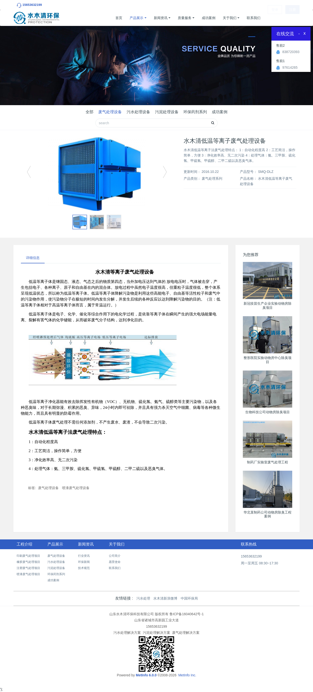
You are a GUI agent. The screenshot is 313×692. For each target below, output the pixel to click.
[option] (97, 174)
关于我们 (229, 18)
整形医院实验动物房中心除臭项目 (267, 360)
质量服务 (184, 18)
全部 (89, 112)
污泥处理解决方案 (156, 633)
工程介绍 (24, 544)
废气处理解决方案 (186, 633)
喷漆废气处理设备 (75, 488)
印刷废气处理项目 (28, 556)
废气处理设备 (110, 112)
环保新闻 (84, 562)
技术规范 (84, 568)
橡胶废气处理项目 (28, 562)
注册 (292, 18)
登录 (274, 18)
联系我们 (253, 18)
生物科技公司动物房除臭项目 (267, 412)
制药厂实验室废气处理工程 (267, 462)
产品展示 (136, 18)
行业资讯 (84, 556)
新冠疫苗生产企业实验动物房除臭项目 (267, 305)
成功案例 (208, 18)
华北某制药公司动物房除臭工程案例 (267, 514)
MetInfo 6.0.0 (146, 675)
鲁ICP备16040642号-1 (186, 614)
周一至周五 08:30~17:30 (259, 563)
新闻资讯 (161, 18)
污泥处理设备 (167, 112)
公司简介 (115, 556)
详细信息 (33, 258)
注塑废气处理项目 (28, 568)
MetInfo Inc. (187, 675)
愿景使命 (115, 562)
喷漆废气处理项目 (28, 574)
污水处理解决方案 (127, 633)
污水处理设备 (138, 112)
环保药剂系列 (195, 112)
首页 (118, 18)
